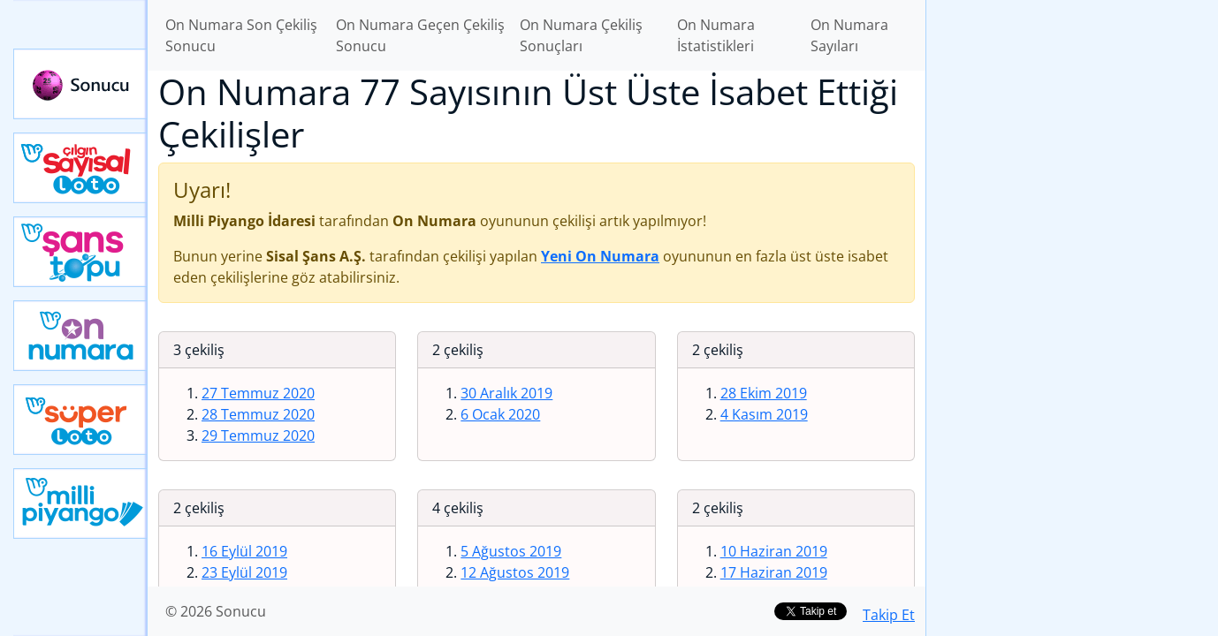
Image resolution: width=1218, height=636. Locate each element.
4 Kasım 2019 (764, 414)
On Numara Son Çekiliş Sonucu (241, 35)
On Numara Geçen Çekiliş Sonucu (420, 35)
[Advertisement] (1072, 279)
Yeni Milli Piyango (80, 503)
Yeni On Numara (80, 335)
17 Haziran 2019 (773, 572)
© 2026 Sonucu (215, 611)
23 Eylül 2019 (244, 572)
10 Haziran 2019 (773, 551)
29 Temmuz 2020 (258, 435)
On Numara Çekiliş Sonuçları (581, 35)
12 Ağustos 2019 (515, 572)
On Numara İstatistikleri (716, 35)
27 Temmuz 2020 (258, 393)
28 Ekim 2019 (763, 393)
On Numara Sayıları (849, 35)
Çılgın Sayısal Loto (80, 167)
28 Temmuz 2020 (258, 414)
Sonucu (80, 84)
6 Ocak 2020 (500, 414)
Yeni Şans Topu (80, 251)
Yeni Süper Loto (80, 419)
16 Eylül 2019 (244, 551)
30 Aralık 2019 (506, 393)
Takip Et (889, 615)
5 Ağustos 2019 (511, 551)
